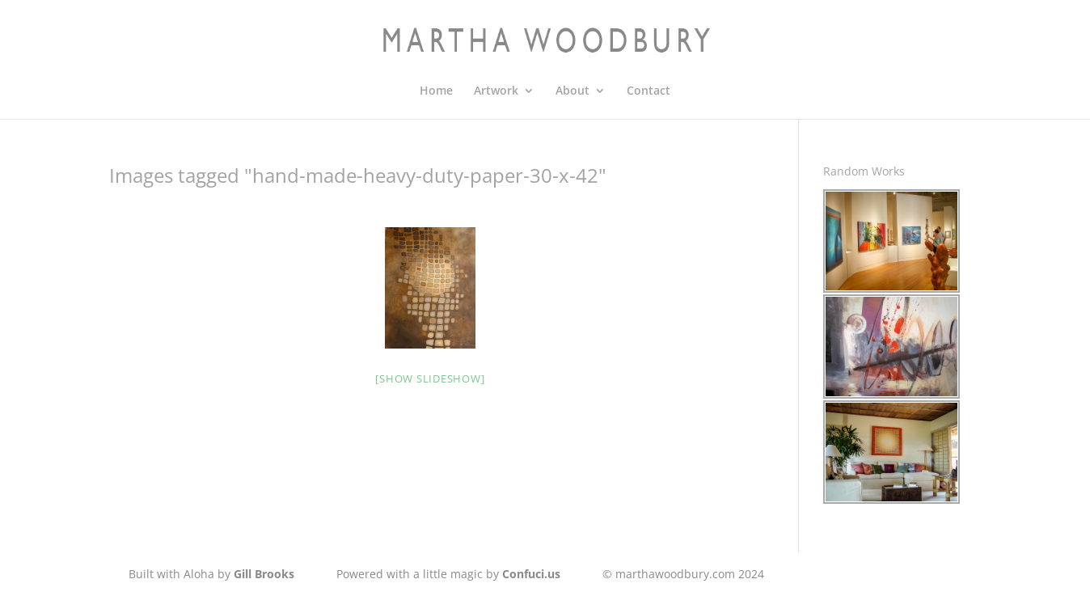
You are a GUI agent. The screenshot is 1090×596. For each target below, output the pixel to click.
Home (436, 91)
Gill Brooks (264, 573)
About (572, 91)
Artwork (496, 91)
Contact (648, 91)
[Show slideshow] (429, 378)
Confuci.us (531, 573)
